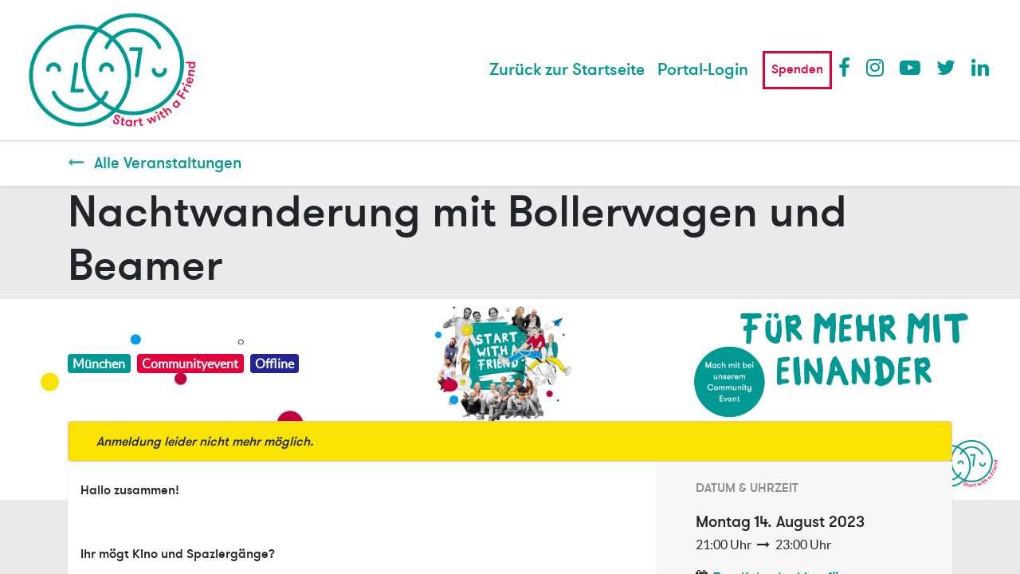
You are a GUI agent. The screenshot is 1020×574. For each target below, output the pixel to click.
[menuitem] (567, 70)
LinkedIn (981, 67)
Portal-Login (702, 70)
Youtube (909, 67)
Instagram (876, 67)
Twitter (946, 67)
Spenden (797, 69)
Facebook (848, 67)
